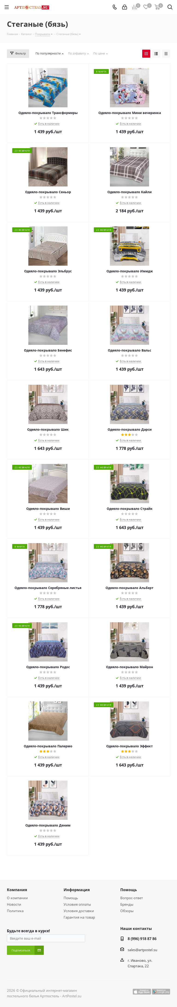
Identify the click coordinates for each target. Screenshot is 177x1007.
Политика (15, 910)
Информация (77, 889)
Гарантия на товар (79, 917)
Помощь (71, 898)
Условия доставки (79, 910)
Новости (14, 904)
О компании (17, 898)
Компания (17, 889)
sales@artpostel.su (142, 949)
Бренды (126, 904)
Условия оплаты (77, 904)
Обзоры (127, 910)
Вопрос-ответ (131, 898)
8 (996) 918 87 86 (142, 938)
